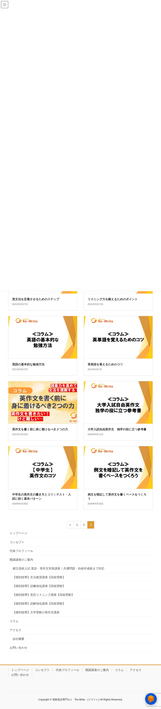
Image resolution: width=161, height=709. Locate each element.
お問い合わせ (18, 647)
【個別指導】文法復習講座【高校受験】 (39, 577)
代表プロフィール (21, 551)
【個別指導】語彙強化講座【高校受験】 (39, 586)
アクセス (15, 630)
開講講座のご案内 (21, 559)
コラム (14, 621)
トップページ (18, 533)
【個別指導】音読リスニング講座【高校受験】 (43, 594)
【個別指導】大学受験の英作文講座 (36, 612)
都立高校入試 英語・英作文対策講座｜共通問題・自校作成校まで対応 (58, 568)
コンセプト (17, 542)
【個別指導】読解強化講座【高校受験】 (39, 603)
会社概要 (18, 638)
